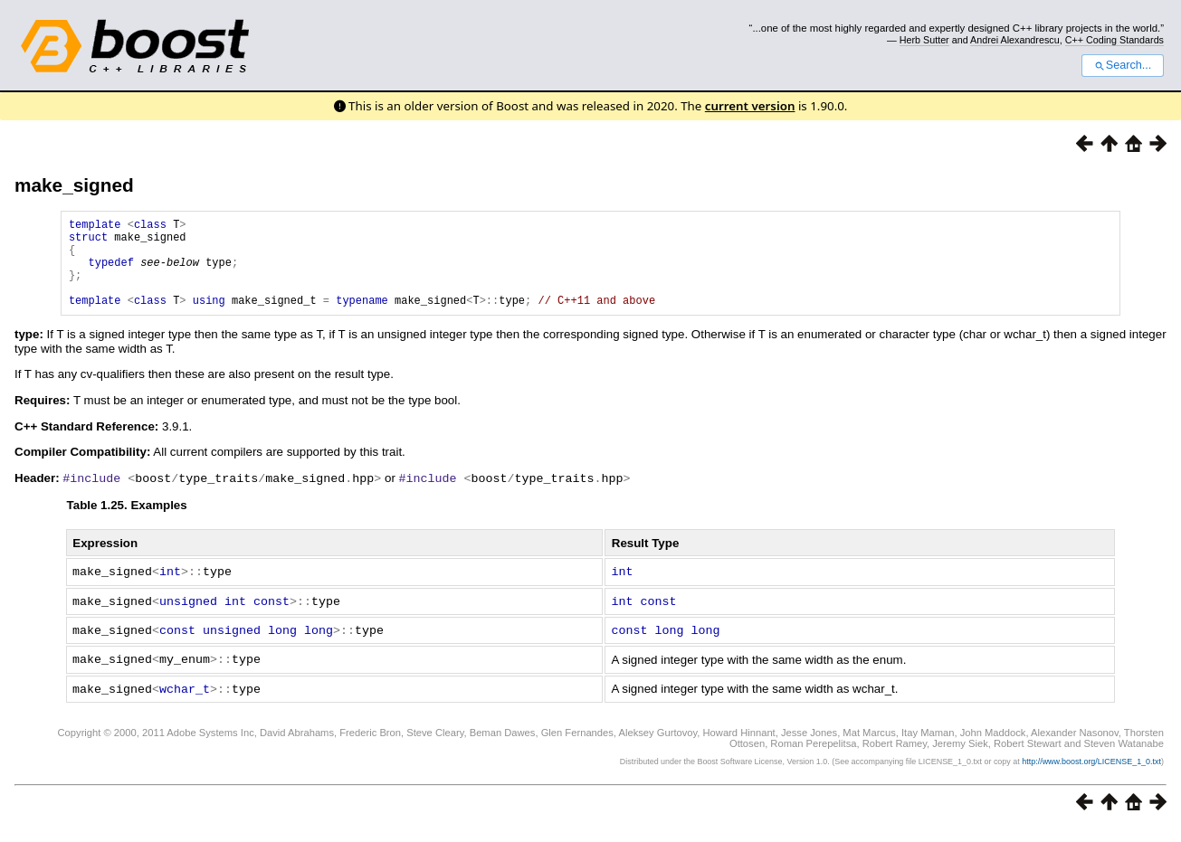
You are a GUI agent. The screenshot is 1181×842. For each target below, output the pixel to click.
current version (750, 106)
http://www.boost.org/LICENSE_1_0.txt (1091, 775)
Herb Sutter (924, 39)
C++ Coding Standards (1114, 39)
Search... (1122, 65)
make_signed (74, 185)
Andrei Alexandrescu (1015, 39)
